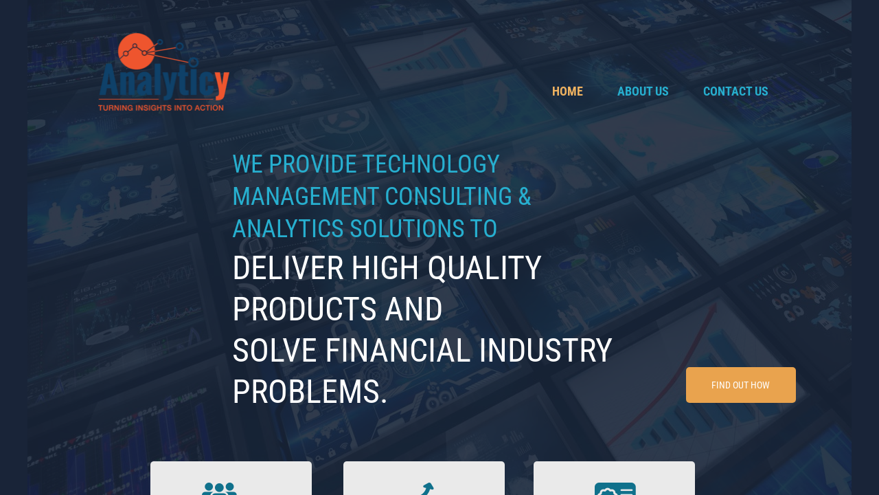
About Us (643, 91)
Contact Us (735, 91)
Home (567, 91)
